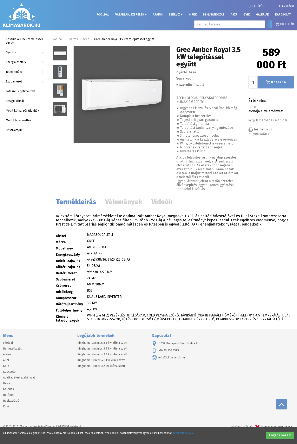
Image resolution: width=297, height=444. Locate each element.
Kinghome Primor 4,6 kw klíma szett (101, 360)
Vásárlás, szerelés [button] (131, 14)
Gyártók (11, 52)
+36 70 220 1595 (165, 350)
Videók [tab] (162, 202)
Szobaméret (14, 81)
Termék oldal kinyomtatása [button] (261, 131)
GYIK (246, 14)
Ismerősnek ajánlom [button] (268, 120)
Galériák (262, 14)
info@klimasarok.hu (168, 357)
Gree (86, 39)
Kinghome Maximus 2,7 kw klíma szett (102, 354)
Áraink (158, 14)
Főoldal (103, 14)
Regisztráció (286, 6)
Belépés (256, 6)
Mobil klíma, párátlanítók (22, 110)
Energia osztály (16, 62)
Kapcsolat (283, 14)
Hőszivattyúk (14, 130)
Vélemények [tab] (123, 202)
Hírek (193, 14)
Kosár (284, 24)
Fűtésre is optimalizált (20, 91)
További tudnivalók (183, 433)
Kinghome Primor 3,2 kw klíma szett (101, 366)
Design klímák (15, 101)
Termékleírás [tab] (76, 202)
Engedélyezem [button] (280, 435)
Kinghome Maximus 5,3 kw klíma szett (102, 343)
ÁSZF (234, 14)
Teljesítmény (14, 72)
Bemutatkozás (213, 14)
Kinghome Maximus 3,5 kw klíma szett (102, 348)
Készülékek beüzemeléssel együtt (24, 40)
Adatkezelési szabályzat (19, 377)
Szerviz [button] (176, 14)
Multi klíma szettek (18, 120)
